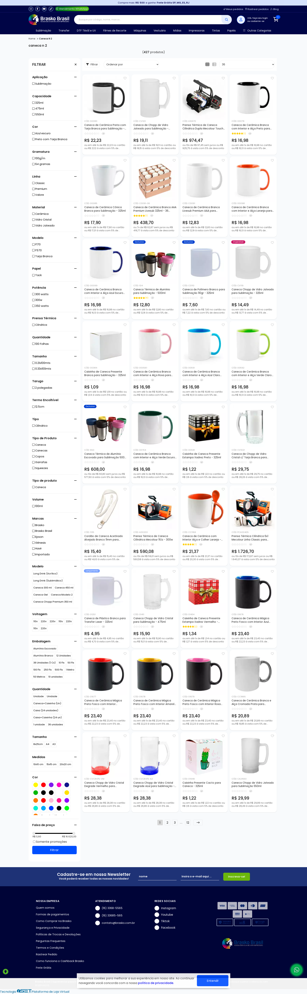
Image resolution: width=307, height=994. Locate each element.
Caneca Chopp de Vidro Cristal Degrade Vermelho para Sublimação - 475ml (104, 784)
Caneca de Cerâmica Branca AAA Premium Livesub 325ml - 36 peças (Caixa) (154, 209)
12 (188, 822)
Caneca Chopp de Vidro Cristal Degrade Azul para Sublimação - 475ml (154, 784)
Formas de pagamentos (52, 914)
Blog (274, 9)
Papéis (231, 30)
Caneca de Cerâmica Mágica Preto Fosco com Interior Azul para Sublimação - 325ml (250, 620)
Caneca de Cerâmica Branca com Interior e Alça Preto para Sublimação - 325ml (251, 127)
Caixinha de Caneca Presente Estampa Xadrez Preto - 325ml (201, 455)
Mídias (177, 30)
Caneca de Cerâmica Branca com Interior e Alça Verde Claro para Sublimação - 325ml (252, 373)
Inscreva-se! (236, 876)
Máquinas (140, 30)
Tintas (216, 30)
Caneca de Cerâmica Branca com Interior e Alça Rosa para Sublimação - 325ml (152, 373)
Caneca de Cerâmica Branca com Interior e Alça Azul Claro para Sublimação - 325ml (201, 373)
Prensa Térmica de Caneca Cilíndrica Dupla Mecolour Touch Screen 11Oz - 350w (202, 127)
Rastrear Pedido (46, 954)
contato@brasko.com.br (115, 923)
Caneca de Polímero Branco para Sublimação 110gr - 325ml (203, 291)
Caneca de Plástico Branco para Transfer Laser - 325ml (105, 620)
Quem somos (45, 908)
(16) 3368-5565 (108, 908)
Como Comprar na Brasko (54, 921)
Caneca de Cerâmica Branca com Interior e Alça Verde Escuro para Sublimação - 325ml (154, 456)
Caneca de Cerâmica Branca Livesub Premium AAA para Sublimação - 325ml (201, 209)
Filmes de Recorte (114, 30)
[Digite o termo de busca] (147, 19)
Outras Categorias (257, 31)
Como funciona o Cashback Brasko (60, 961)
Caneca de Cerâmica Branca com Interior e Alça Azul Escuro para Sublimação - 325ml (103, 291)
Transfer (64, 30)
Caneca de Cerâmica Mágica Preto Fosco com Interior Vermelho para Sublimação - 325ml (103, 702)
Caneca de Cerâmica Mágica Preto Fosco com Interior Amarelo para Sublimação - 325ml (154, 702)
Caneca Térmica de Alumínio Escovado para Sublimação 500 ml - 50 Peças (104, 456)
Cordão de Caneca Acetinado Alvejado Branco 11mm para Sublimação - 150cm (103, 538)
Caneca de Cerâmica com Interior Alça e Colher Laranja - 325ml (201, 538)
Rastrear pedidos (257, 9)
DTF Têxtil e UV (86, 30)
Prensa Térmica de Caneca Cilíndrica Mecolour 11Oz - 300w (153, 537)
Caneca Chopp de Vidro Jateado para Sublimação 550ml (253, 784)
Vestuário (160, 30)
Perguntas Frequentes (50, 941)
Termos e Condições (50, 948)
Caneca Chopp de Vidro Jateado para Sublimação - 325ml (253, 291)
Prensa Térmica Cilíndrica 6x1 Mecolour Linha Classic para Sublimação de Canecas (250, 538)
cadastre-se (257, 21)
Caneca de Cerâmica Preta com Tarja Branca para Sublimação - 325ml (105, 127)
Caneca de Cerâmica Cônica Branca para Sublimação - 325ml (105, 209)
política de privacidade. (156, 983)
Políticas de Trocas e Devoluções (58, 934)
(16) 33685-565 (108, 915)
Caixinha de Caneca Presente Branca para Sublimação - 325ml (105, 373)
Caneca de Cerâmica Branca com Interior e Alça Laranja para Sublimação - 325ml (252, 209)
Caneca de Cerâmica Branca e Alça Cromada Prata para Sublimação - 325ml (251, 702)
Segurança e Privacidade (52, 928)
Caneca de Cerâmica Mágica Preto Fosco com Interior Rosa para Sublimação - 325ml (201, 702)
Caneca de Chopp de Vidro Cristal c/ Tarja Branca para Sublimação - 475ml (249, 456)
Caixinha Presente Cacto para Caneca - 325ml (201, 784)
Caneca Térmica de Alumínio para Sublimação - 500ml (151, 291)
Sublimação (43, 30)
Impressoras (197, 30)
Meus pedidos (233, 9)
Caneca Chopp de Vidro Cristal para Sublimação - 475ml (153, 620)
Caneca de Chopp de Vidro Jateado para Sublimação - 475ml (150, 127)
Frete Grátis (43, 968)
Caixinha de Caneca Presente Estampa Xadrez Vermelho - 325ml (201, 620)
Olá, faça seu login (257, 17)
